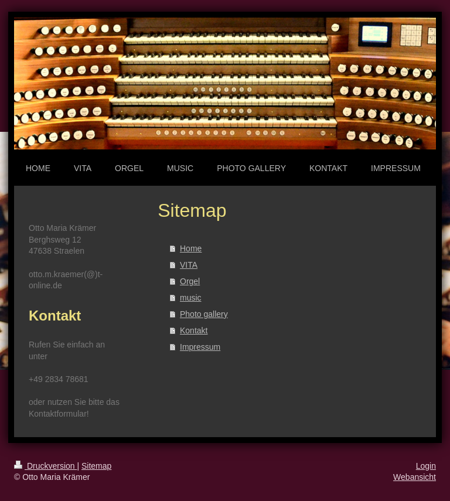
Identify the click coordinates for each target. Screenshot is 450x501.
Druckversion (45, 466)
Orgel (190, 281)
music (191, 297)
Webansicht (414, 477)
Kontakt (193, 330)
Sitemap (96, 466)
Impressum (200, 347)
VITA (188, 265)
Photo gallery (204, 314)
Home (191, 248)
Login (426, 466)
